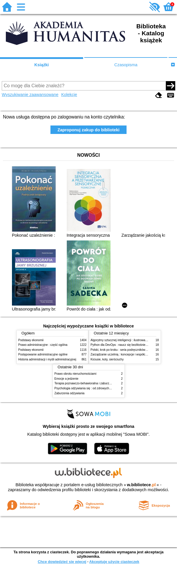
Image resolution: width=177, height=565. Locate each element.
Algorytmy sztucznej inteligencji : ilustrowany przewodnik (127, 340)
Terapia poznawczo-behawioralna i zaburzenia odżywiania (92, 383)
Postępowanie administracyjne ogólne (43, 354)
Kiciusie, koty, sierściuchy (107, 359)
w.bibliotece (141, 484)
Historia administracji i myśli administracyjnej (47, 359)
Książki (41, 64)
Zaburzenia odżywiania (70, 393)
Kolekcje (69, 94)
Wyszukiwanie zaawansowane (30, 94)
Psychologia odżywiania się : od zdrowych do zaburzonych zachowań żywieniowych (109, 388)
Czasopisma (125, 64)
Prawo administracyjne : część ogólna (43, 344)
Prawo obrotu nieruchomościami (76, 373)
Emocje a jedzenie (66, 378)
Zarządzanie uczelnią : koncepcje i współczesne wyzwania (129, 354)
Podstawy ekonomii (31, 340)
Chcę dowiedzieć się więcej (62, 561)
